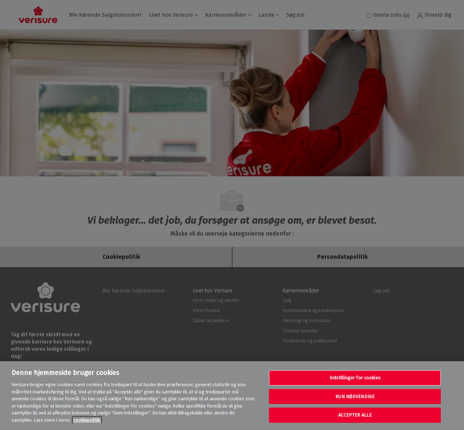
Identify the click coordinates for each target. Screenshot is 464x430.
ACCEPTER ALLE (355, 415)
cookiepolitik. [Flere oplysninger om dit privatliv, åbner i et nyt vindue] (87, 420)
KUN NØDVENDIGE (354, 396)
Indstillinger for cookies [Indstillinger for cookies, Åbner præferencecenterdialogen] (355, 377)
